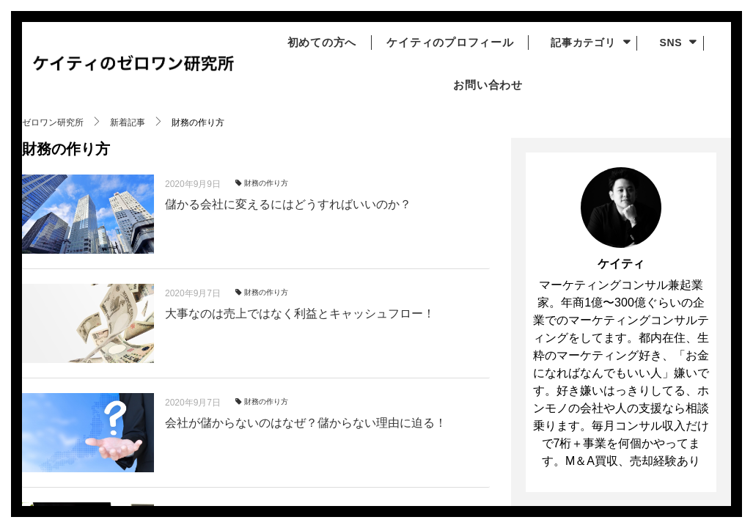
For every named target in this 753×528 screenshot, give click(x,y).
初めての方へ (316, 42)
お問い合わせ (484, 85)
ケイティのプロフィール (451, 42)
